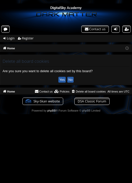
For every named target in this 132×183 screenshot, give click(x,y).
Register (27, 38)
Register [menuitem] (128, 30)
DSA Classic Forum (92, 101)
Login (11, 38)
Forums (7, 30)
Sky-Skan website (46, 101)
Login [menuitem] (117, 30)
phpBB (51, 110)
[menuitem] (95, 29)
